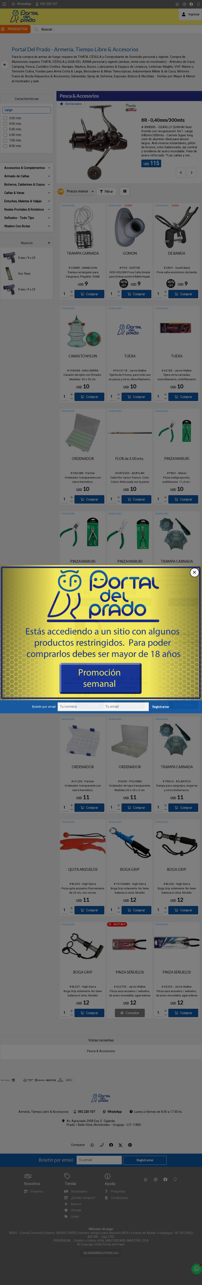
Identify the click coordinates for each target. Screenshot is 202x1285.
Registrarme (160, 709)
